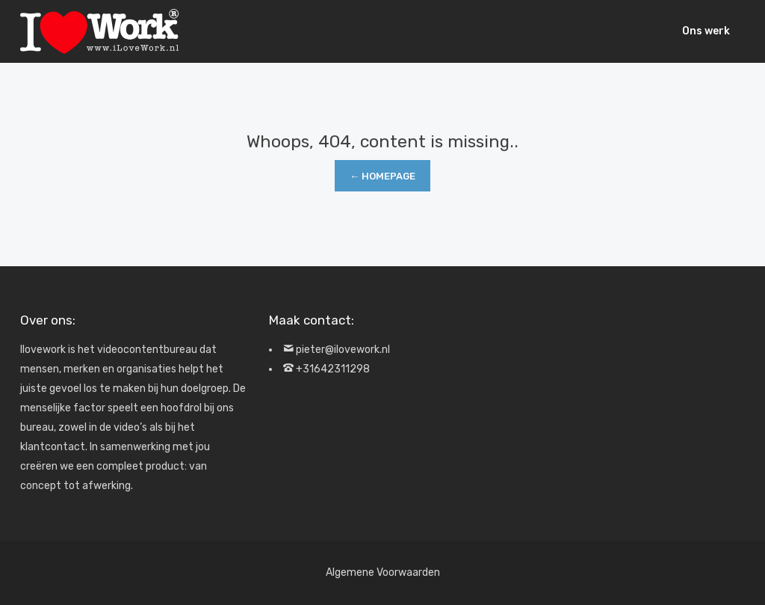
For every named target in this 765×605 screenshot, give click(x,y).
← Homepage (382, 176)
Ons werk (706, 31)
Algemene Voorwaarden (383, 572)
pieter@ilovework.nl (343, 349)
